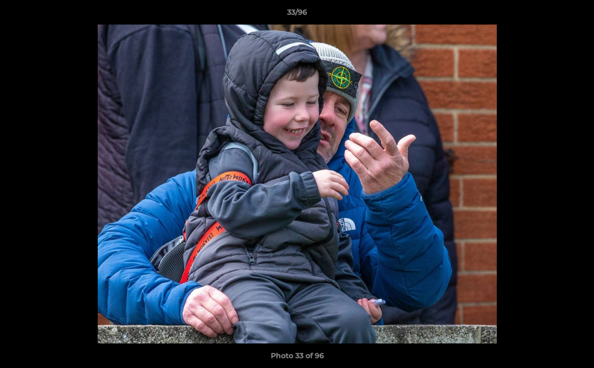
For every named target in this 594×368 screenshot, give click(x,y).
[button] (575, 14)
